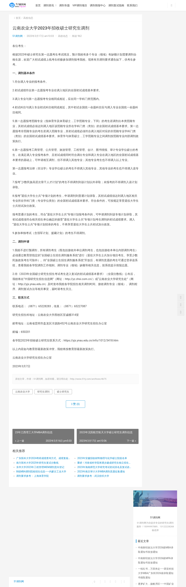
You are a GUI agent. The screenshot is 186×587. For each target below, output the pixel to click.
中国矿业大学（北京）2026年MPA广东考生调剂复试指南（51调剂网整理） (155, 249)
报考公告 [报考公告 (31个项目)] (142, 542)
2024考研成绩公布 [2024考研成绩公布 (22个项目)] (147, 494)
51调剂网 (17, 36)
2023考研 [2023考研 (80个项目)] (142, 484)
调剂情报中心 (98, 5)
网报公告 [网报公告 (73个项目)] (159, 558)
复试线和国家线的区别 (150, 375)
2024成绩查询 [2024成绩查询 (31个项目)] (144, 489)
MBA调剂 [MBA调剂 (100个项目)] (161, 500)
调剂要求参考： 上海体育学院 (32, 491)
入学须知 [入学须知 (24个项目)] (157, 510)
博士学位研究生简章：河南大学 (155, 358)
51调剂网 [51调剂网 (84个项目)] (163, 478)
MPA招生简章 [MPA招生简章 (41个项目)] (159, 505)
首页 (39, 5)
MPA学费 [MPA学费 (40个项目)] (142, 505)
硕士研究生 (63, 406)
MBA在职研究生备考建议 (151, 320)
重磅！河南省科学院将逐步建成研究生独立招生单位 (95, 477)
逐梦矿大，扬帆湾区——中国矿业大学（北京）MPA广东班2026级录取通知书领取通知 (156, 112)
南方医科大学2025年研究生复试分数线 (37, 477)
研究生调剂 (43, 406)
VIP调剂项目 (80, 5)
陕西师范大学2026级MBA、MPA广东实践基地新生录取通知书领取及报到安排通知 (156, 127)
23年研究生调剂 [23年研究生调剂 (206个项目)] (145, 478)
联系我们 (133, 5)
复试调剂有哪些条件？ (150, 387)
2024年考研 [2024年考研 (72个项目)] (158, 484)
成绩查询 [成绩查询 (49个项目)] (157, 537)
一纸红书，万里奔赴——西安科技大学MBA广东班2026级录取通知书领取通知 (156, 97)
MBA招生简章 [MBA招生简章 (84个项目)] (144, 500)
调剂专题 (65, 5)
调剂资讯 (49, 5)
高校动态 (28, 18)
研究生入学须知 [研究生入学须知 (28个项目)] (160, 547)
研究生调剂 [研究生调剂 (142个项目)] (160, 553)
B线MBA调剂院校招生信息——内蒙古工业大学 (41, 486)
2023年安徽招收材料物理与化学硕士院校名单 (95, 473)
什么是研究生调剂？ (149, 381)
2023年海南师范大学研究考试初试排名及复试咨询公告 (95, 482)
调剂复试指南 (117, 5)
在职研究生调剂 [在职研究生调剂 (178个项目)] (145, 526)
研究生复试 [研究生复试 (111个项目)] (143, 553)
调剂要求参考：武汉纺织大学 (87, 491)
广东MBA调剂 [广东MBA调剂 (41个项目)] (163, 531)
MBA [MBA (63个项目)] (163, 494)
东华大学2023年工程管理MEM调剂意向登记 (40, 482)
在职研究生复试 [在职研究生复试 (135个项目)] (145, 521)
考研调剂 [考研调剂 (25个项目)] (142, 564)
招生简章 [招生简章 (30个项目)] (142, 547)
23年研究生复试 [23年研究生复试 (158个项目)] (145, 473)
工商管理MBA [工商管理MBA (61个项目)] (144, 531)
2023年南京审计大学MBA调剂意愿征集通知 (95, 486)
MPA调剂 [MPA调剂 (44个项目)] (142, 510)
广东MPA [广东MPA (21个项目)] (142, 537)
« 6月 (144, 453)
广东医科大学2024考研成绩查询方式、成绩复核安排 (41, 473)
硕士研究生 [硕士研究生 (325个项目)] (143, 558)
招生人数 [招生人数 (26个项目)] (157, 542)
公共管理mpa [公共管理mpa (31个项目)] (144, 516)
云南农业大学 (22, 406)
